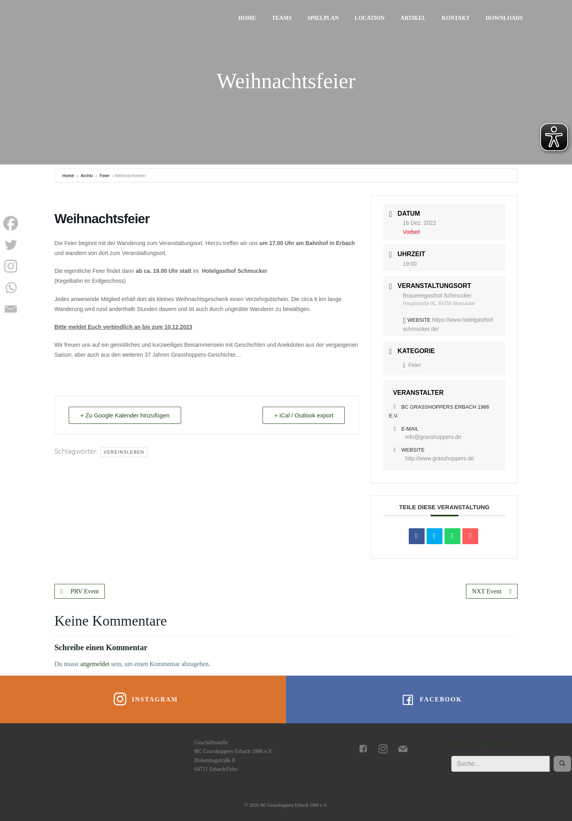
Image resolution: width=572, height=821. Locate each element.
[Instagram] (11, 266)
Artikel (413, 18)
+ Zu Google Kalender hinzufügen (125, 415)
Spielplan (323, 18)
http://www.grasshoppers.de (439, 458)
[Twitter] (11, 245)
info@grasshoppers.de (433, 437)
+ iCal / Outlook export (303, 415)
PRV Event (79, 591)
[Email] (11, 309)
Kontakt (456, 18)
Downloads (504, 18)
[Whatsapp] (11, 287)
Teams (282, 18)
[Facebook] (11, 223)
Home (247, 18)
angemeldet (95, 664)
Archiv (87, 175)
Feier (105, 175)
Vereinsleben (124, 452)
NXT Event (492, 591)
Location (370, 18)
